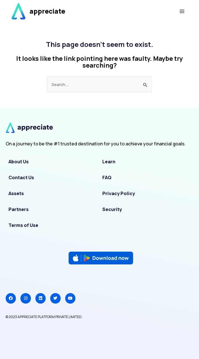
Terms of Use (23, 225)
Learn (108, 161)
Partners (19, 209)
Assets (16, 193)
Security (112, 209)
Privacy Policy (118, 193)
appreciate (47, 11)
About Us (19, 161)
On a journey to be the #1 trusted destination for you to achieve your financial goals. (96, 144)
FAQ (106, 177)
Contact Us (21, 177)
